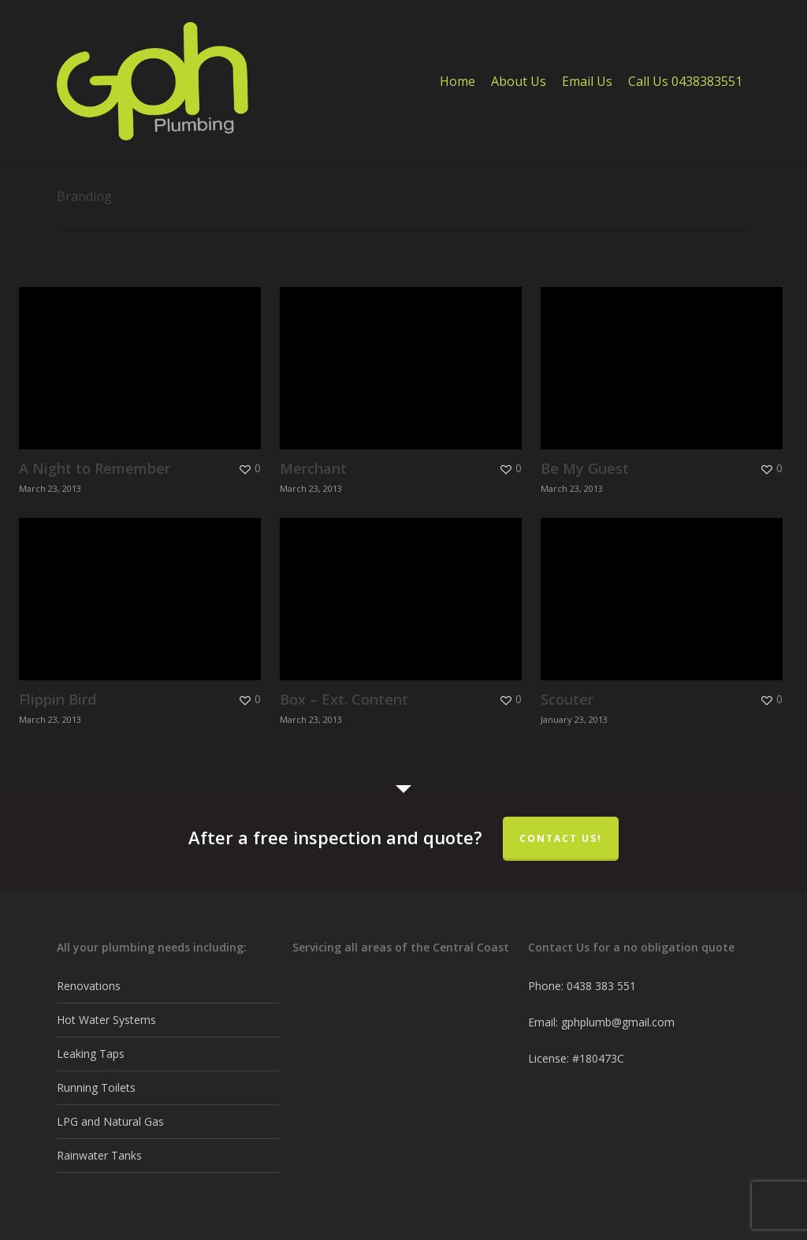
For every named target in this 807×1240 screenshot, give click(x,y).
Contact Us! (560, 838)
